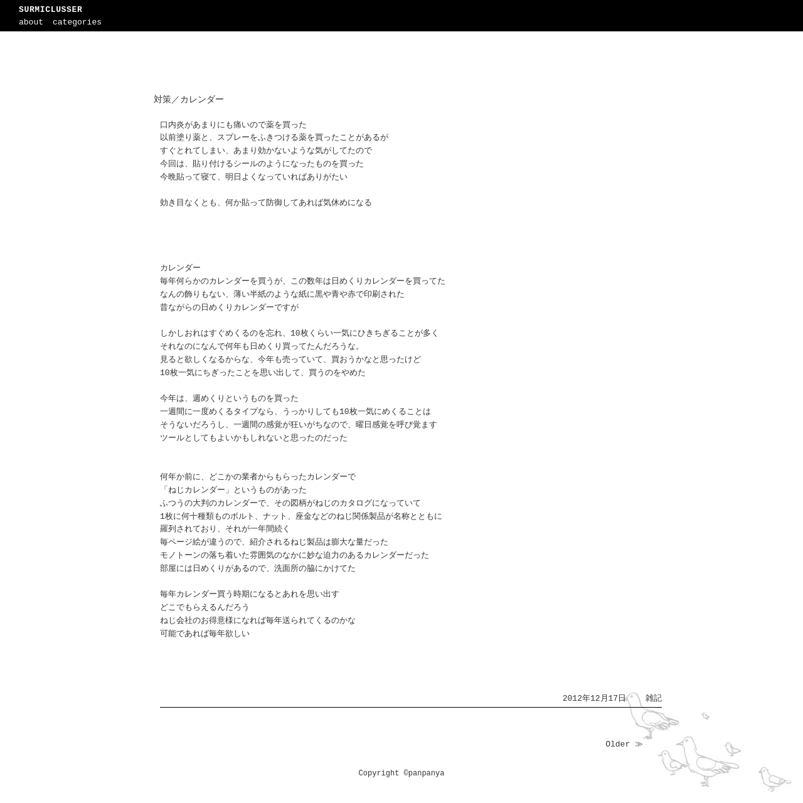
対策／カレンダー (189, 100)
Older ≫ (624, 744)
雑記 (654, 698)
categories (77, 22)
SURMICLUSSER (50, 9)
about (31, 22)
